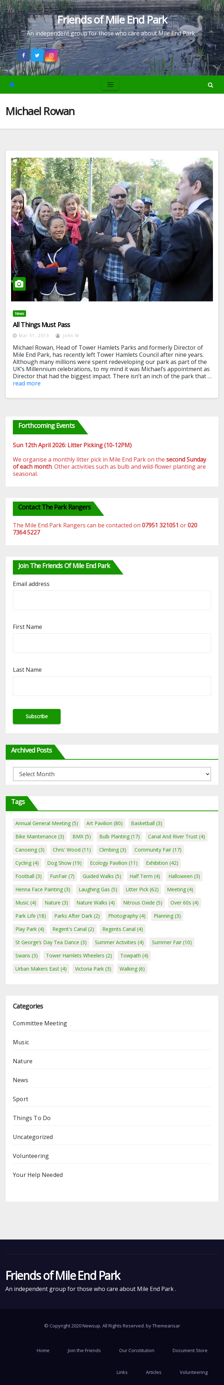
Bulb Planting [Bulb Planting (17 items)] (119, 836)
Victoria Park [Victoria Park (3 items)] (93, 968)
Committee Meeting (40, 1023)
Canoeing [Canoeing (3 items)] (30, 849)
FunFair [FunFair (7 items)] (62, 876)
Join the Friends (84, 1350)
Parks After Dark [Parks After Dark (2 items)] (77, 915)
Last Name (27, 669)
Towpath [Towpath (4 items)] (134, 955)
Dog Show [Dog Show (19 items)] (64, 862)
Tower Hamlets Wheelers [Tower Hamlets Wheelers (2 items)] (79, 955)
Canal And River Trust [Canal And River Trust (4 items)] (176, 836)
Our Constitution (136, 1350)
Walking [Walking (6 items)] (132, 968)
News (19, 313)
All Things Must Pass (41, 324)
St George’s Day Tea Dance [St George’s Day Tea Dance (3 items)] (51, 942)
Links (122, 1372)
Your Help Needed (38, 1175)
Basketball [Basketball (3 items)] (146, 823)
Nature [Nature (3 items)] (56, 902)
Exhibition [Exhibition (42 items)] (162, 862)
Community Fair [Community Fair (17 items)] (158, 849)
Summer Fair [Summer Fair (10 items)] (172, 942)
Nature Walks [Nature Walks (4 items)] (95, 902)
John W (67, 335)
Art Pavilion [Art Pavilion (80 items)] (104, 823)
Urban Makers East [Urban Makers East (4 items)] (41, 968)
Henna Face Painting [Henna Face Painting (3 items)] (42, 889)
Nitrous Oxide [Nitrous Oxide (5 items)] (142, 902)
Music (21, 1042)
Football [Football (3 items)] (28, 876)
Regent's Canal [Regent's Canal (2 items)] (73, 929)
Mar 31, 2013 (34, 335)
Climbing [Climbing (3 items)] (112, 849)
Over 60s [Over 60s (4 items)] (184, 902)
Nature (22, 1061)
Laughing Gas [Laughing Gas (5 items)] (97, 889)
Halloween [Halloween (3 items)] (184, 876)
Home (43, 1350)
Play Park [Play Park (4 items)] (29, 929)
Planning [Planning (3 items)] (167, 915)
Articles (154, 1372)
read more (27, 383)
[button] (211, 84)
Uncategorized (33, 1137)
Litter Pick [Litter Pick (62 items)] (142, 889)
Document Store (190, 1350)
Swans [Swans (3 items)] (26, 955)
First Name (27, 626)
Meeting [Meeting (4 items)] (180, 889)
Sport (20, 1099)
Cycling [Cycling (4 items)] (27, 862)
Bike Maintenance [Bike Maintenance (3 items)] (39, 836)
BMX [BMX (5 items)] (81, 836)
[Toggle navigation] (110, 84)
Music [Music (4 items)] (25, 902)
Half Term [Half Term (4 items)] (144, 876)
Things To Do (32, 1118)
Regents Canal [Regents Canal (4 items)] (122, 929)
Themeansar (166, 1325)
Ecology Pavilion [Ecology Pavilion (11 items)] (114, 862)
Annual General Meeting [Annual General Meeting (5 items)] (46, 823)
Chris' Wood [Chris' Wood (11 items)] (72, 849)
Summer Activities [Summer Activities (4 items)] (119, 942)
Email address (31, 583)
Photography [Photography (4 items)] (127, 915)
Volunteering (31, 1156)
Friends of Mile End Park (112, 19)
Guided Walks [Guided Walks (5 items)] (102, 876)
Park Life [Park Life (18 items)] (30, 915)
